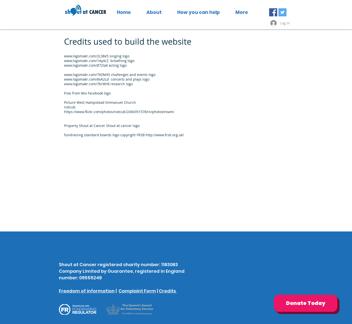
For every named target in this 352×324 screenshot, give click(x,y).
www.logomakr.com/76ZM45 (87, 74)
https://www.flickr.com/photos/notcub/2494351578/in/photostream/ (119, 111)
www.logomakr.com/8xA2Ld (86, 79)
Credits (168, 291)
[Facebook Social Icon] (273, 12)
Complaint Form (137, 291)
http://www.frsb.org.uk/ (165, 135)
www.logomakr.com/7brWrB (87, 84)
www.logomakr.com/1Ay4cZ (86, 60)
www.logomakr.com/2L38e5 (86, 56)
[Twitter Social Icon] (282, 12)
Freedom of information (87, 291)
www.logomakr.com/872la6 (86, 65)
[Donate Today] (305, 303)
